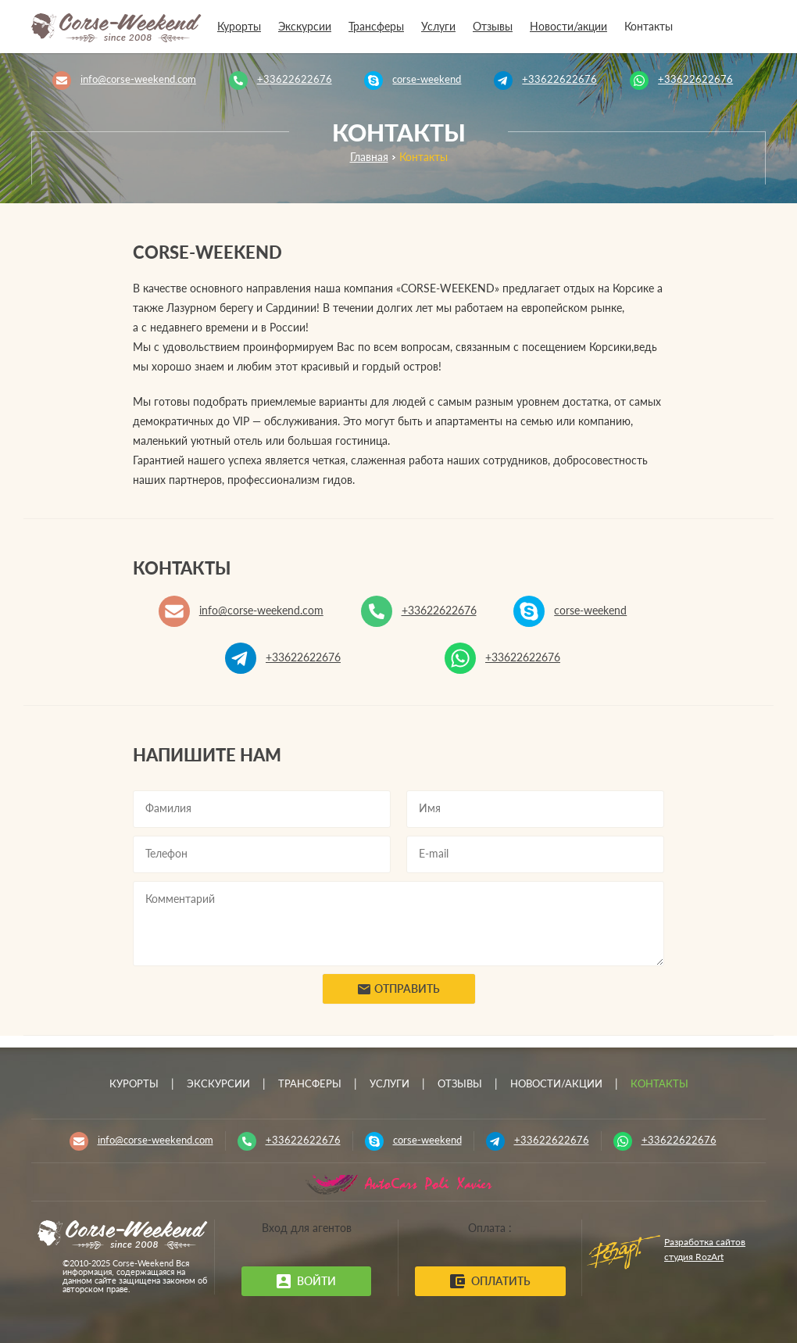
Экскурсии (304, 27)
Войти (306, 1281)
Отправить (399, 992)
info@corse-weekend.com (138, 80)
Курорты (239, 27)
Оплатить (490, 1281)
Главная (369, 157)
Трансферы (376, 27)
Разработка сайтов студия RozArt (704, 1249)
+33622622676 (294, 80)
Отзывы (493, 27)
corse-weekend (426, 80)
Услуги (438, 27)
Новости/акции (568, 27)
